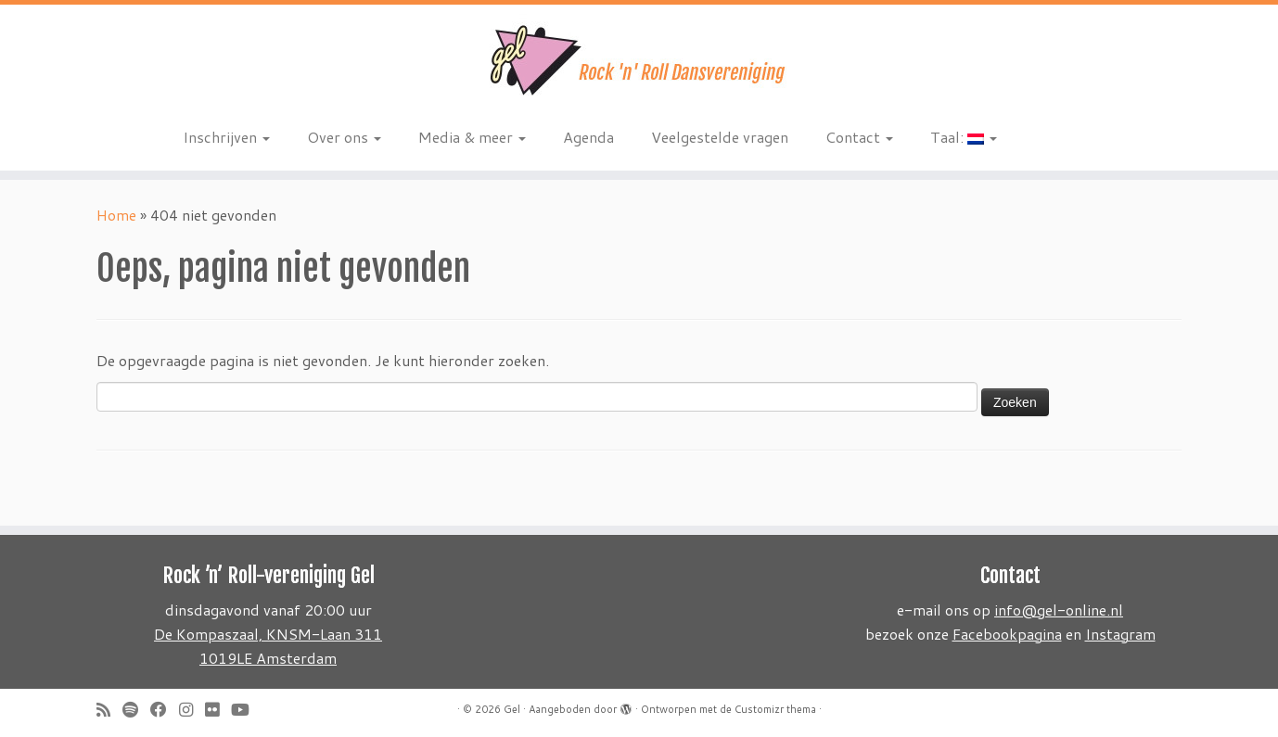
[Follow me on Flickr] (218, 709)
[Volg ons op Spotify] (136, 709)
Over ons (344, 136)
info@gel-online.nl (1058, 609)
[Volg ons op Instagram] (192, 709)
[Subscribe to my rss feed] (109, 709)
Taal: (963, 136)
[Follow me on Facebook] (164, 709)
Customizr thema (775, 709)
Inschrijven (226, 136)
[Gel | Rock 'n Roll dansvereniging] (639, 60)
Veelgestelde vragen (719, 136)
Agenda (588, 136)
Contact (859, 136)
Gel (512, 709)
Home (116, 214)
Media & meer (472, 136)
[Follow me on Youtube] (246, 709)
